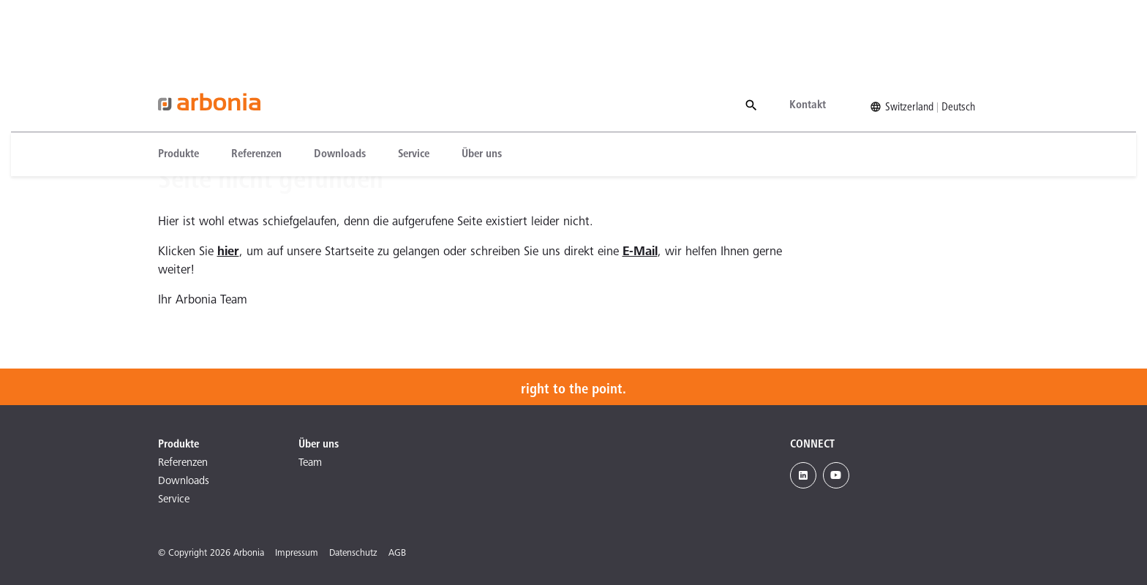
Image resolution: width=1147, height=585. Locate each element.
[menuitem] (186, 83)
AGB (397, 554)
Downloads (340, 82)
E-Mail (640, 252)
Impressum (296, 554)
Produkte (178, 82)
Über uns (482, 82)
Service (413, 82)
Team (310, 463)
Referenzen (256, 82)
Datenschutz (353, 554)
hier (228, 252)
